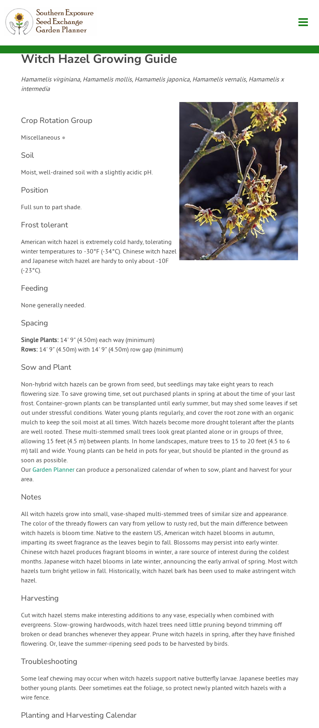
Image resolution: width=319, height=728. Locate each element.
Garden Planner (53, 470)
